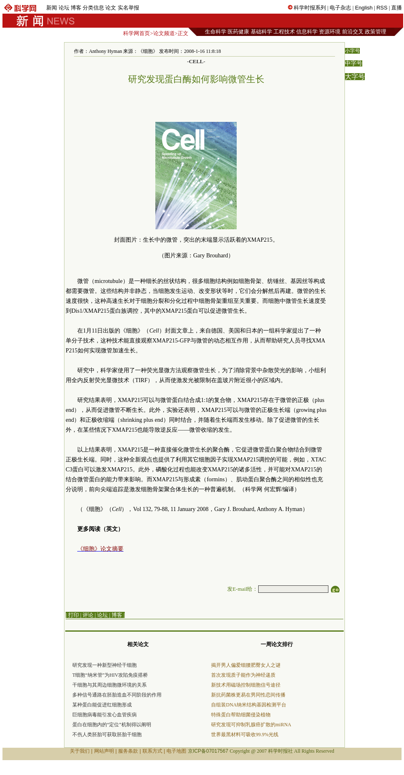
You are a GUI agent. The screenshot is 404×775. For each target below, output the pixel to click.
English (364, 8)
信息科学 (307, 32)
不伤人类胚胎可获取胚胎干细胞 (107, 734)
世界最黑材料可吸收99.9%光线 (244, 734)
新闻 (51, 8)
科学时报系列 (310, 8)
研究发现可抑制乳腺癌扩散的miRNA (251, 724)
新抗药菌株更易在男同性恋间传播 (248, 695)
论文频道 (164, 33)
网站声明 (104, 751)
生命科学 (215, 32)
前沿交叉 (353, 32)
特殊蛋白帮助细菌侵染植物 (241, 715)
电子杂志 (340, 8)
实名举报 (128, 8)
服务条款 (128, 751)
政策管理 (375, 32)
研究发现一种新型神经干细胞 (104, 665)
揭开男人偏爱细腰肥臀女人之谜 (245, 665)
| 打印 (72, 615)
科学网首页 (136, 33)
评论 (88, 615)
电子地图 (176, 751)
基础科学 (261, 32)
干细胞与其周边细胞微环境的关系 (109, 685)
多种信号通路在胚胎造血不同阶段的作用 (117, 695)
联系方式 (152, 751)
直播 (396, 8)
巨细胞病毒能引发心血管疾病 (104, 715)
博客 (76, 8)
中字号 (353, 63)
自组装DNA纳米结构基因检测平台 (248, 705)
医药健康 (238, 32)
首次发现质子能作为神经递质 (243, 675)
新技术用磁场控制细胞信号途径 (245, 685)
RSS (381, 8)
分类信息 (93, 8)
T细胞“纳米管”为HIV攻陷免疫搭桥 (110, 675)
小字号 (352, 51)
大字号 (355, 76)
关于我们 (80, 751)
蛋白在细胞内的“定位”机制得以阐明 (111, 724)
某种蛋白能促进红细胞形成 (102, 705)
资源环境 (329, 32)
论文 (110, 8)
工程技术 (284, 32)
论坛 (64, 8)
